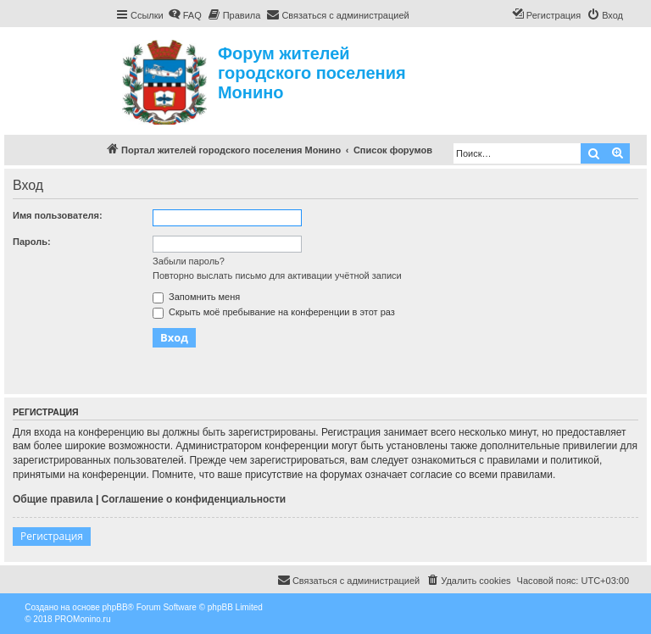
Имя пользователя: (58, 215)
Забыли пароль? (189, 261)
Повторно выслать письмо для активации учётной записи (277, 275)
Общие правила (53, 499)
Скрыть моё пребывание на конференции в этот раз (274, 312)
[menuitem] (185, 15)
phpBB (115, 607)
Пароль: (32, 241)
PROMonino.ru (82, 619)
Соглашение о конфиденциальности (194, 499)
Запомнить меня (196, 297)
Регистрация (51, 536)
